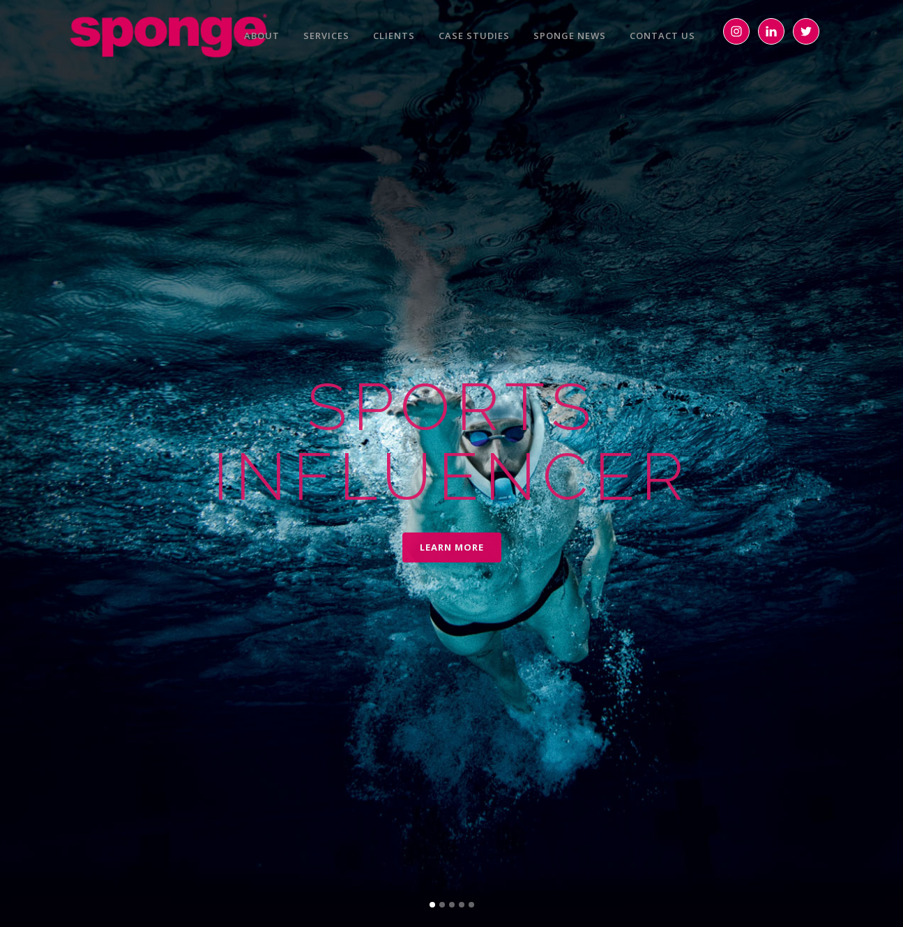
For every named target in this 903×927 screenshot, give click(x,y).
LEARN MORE (452, 547)
